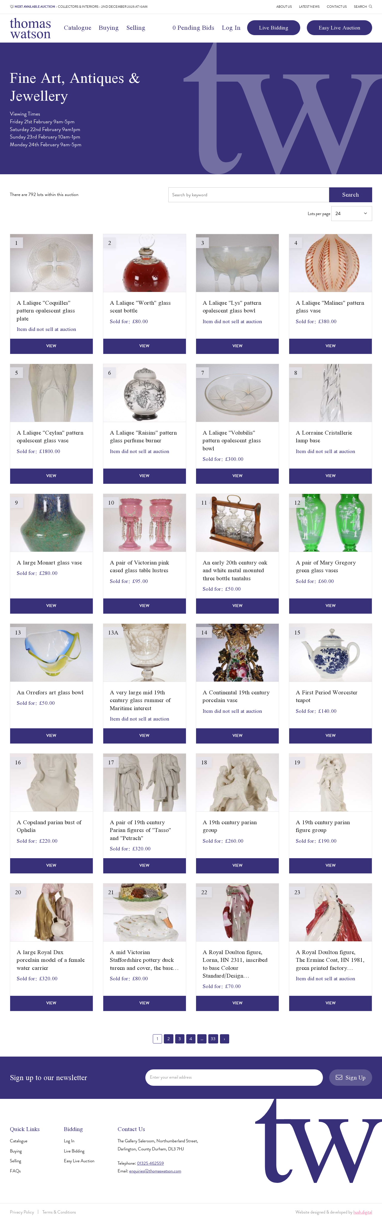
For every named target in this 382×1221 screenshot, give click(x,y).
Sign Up (351, 1077)
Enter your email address (171, 1077)
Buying (109, 27)
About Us (284, 6)
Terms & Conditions (59, 1212)
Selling (136, 27)
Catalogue (77, 27)
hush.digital (362, 1212)
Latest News (309, 6)
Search (350, 194)
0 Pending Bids (193, 27)
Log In (231, 27)
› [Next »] (224, 1038)
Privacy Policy (22, 1212)
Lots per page (340, 213)
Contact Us (337, 6)
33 (213, 1038)
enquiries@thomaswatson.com (155, 1171)
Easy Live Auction (339, 27)
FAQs (15, 1171)
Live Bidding (273, 27)
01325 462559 (150, 1163)
